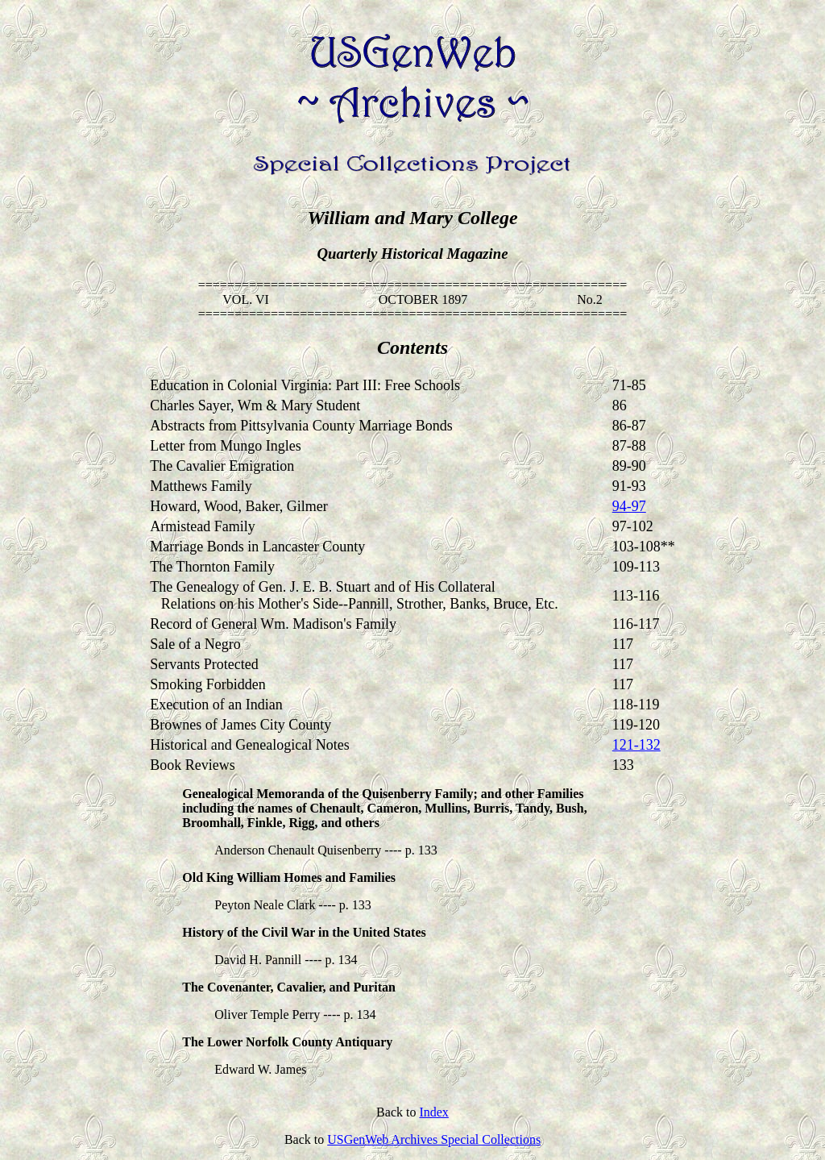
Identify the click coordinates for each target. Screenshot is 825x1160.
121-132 (636, 745)
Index (433, 1112)
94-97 (629, 506)
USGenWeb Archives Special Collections (434, 1139)
